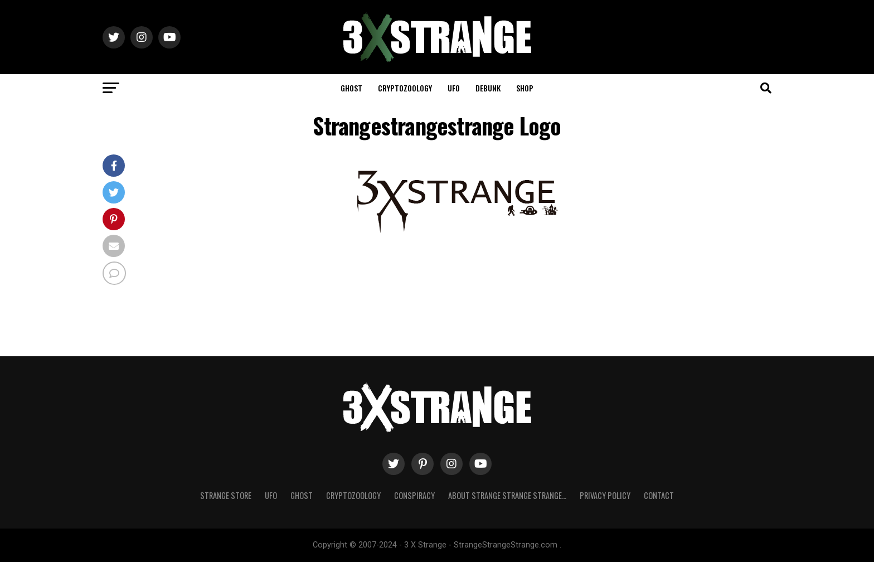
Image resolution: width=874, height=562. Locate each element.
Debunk (488, 88)
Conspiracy (414, 495)
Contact (659, 495)
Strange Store (225, 495)
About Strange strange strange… (507, 495)
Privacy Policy (605, 495)
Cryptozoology (405, 88)
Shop (524, 88)
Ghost (351, 88)
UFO (454, 88)
